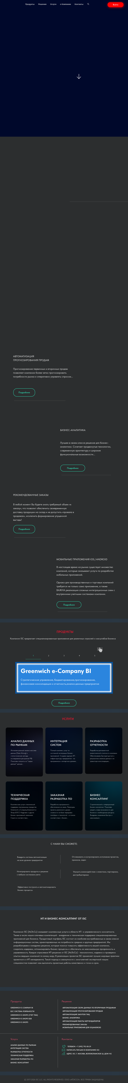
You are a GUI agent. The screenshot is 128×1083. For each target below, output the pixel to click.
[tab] (33, 649)
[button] (116, 4)
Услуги (53, 4)
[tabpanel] (64, 677)
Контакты (79, 4)
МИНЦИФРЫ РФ (81, 1078)
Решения (42, 4)
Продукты (30, 4)
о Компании (65, 4)
